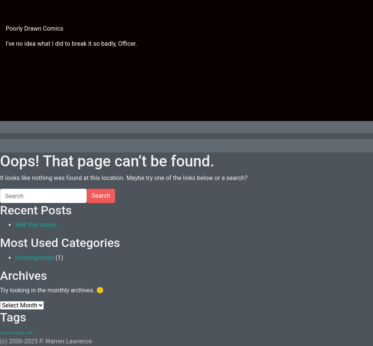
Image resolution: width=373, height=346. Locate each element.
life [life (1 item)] (30, 332)
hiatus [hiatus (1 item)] (20, 332)
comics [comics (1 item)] (6, 332)
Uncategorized (34, 257)
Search (101, 195)
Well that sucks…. (38, 224)
